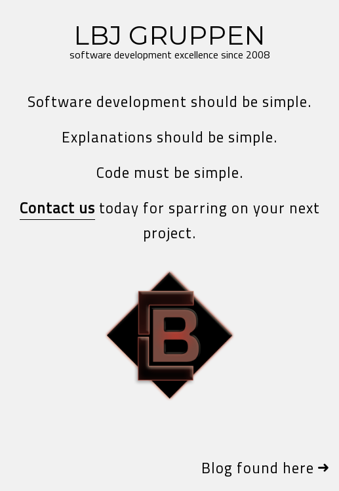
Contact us (57, 207)
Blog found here (257, 467)
